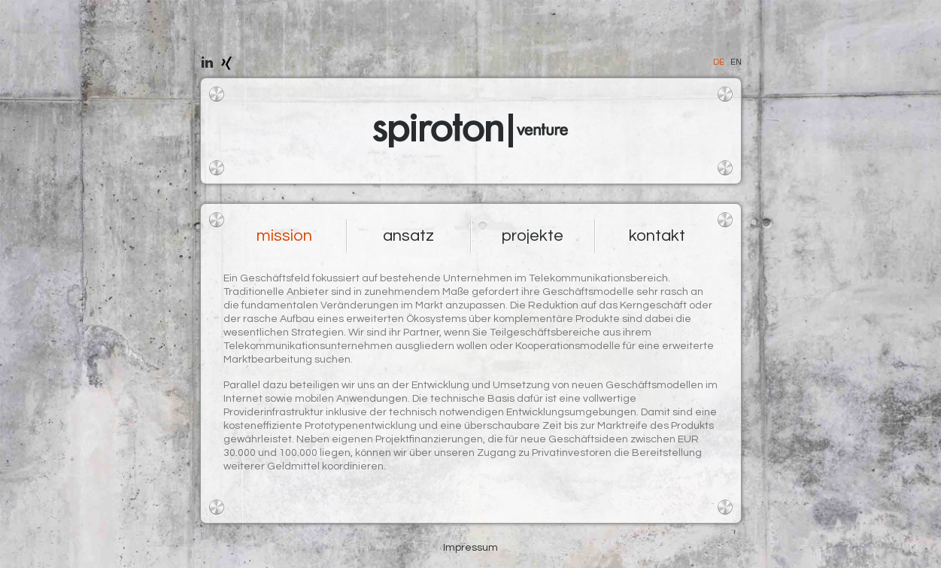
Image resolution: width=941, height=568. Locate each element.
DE (718, 62)
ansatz (408, 236)
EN (736, 62)
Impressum (470, 547)
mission (284, 236)
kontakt (657, 236)
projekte (532, 236)
